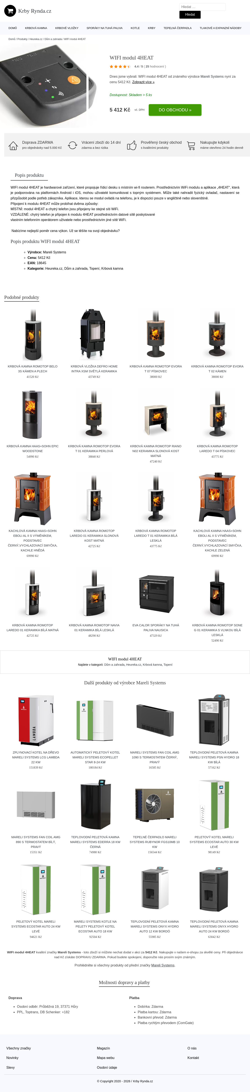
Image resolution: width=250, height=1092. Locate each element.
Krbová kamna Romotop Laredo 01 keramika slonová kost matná (94, 535)
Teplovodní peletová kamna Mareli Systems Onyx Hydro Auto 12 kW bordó (155, 926)
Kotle (135, 28)
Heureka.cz (35, 39)
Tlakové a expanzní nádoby (221, 28)
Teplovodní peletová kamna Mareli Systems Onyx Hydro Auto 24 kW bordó (214, 926)
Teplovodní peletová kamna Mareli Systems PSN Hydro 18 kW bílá (214, 757)
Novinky (12, 1058)
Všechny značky (18, 1048)
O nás (192, 1048)
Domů (12, 28)
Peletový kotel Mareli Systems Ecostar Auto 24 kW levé (35, 926)
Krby (151, 28)
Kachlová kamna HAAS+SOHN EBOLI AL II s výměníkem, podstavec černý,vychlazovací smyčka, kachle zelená (217, 540)
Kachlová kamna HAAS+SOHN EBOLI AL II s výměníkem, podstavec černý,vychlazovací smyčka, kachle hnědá (32, 540)
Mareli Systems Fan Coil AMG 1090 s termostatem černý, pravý (154, 757)
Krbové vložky (66, 28)
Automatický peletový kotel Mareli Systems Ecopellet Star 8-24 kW (95, 757)
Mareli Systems (212, 76)
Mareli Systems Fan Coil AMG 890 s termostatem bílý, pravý (35, 842)
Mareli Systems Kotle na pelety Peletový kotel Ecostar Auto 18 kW (95, 926)
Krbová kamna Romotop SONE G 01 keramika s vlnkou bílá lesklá (217, 630)
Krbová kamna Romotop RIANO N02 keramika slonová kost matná (155, 451)
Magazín (103, 1048)
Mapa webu (106, 1058)
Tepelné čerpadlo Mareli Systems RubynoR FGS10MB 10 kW (155, 842)
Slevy (10, 1067)
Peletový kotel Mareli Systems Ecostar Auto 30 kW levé (214, 842)
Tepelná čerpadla (178, 28)
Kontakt (193, 1058)
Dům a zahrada (53, 39)
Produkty (22, 39)
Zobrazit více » (143, 82)
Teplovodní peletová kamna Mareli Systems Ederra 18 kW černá (95, 842)
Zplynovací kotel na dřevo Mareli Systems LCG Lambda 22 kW (36, 757)
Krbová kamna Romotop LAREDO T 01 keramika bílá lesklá (155, 535)
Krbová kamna (36, 28)
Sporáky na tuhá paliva (105, 28)
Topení (168, 664)
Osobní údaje (107, 1067)
